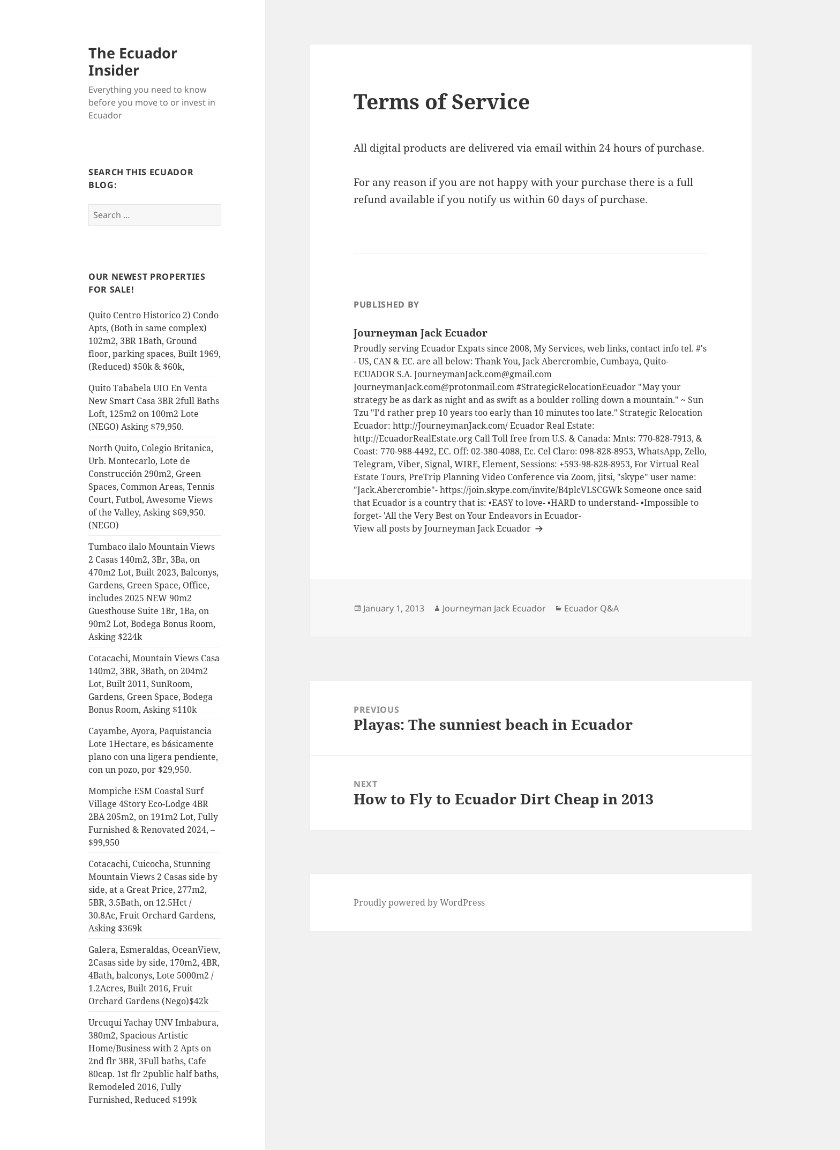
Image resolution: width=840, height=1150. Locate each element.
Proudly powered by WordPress (419, 902)
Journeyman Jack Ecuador (494, 608)
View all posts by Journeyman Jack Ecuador (443, 528)
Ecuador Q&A (591, 608)
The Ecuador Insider (132, 61)
